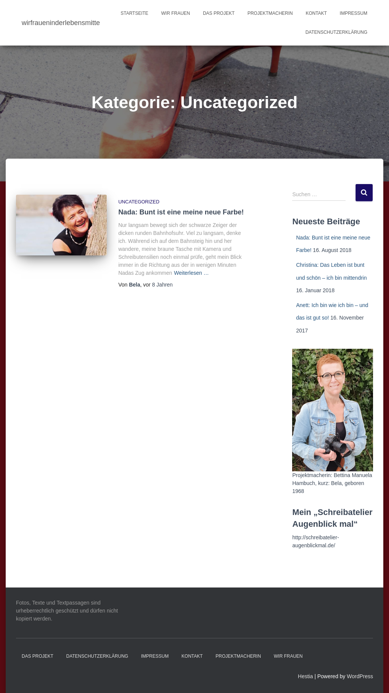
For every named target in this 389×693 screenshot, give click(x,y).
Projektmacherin (270, 13)
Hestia (305, 676)
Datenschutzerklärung (336, 32)
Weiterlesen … (191, 273)
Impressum (353, 13)
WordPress (360, 676)
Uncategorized (138, 202)
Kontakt (316, 13)
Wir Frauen (175, 13)
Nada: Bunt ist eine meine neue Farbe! (181, 212)
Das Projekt (218, 13)
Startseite (134, 13)
